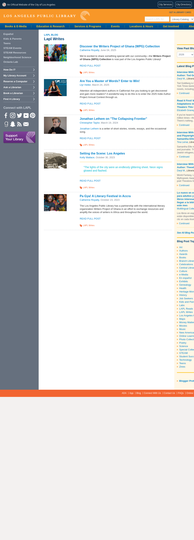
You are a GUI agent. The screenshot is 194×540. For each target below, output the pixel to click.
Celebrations (186, 264)
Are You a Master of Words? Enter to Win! (110, 81)
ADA (124, 393)
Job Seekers (186, 298)
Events (115, 26)
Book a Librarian (13, 93)
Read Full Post (90, 65)
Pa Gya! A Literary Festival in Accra (105, 196)
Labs (182, 305)
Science (183, 346)
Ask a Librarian (12, 87)
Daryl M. (181, 78)
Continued (184, 93)
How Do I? (9, 69)
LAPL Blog (51, 34)
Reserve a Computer (15, 81)
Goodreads (6, 124)
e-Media (183, 274)
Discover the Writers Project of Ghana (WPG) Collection (120, 46)
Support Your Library (19, 137)
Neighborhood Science (17, 57)
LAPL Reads (186, 308)
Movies (183, 325)
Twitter (19, 115)
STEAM (183, 353)
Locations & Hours (141, 26)
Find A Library (11, 99)
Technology (185, 359)
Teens (182, 363)
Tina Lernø (182, 142)
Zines (182, 366)
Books (182, 257)
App (131, 393)
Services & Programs (87, 26)
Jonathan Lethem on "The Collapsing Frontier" (113, 118)
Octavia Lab (10, 61)
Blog (138, 393)
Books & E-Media (16, 26)
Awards (183, 254)
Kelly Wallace (87, 157)
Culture (183, 271)
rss (19, 124)
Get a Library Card (180, 12)
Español (8, 34)
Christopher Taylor (90, 122)
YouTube (26, 115)
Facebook (6, 115)
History (183, 295)
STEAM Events (12, 48)
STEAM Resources (14, 52)
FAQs (181, 393)
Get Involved (171, 26)
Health (182, 288)
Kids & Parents (12, 38)
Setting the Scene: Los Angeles (102, 153)
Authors (183, 250)
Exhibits (183, 281)
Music (182, 329)
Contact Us (169, 393)
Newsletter (26, 124)
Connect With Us (152, 393)
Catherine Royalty (89, 50)
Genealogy (185, 284)
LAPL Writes (89, 72)
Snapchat (12, 124)
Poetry (182, 342)
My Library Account (14, 75)
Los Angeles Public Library (46, 15)
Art (180, 247)
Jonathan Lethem (89, 128)
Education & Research (50, 26)
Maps (182, 318)
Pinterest (32, 115)
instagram (12, 115)
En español (185, 278)
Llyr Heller (85, 84)
